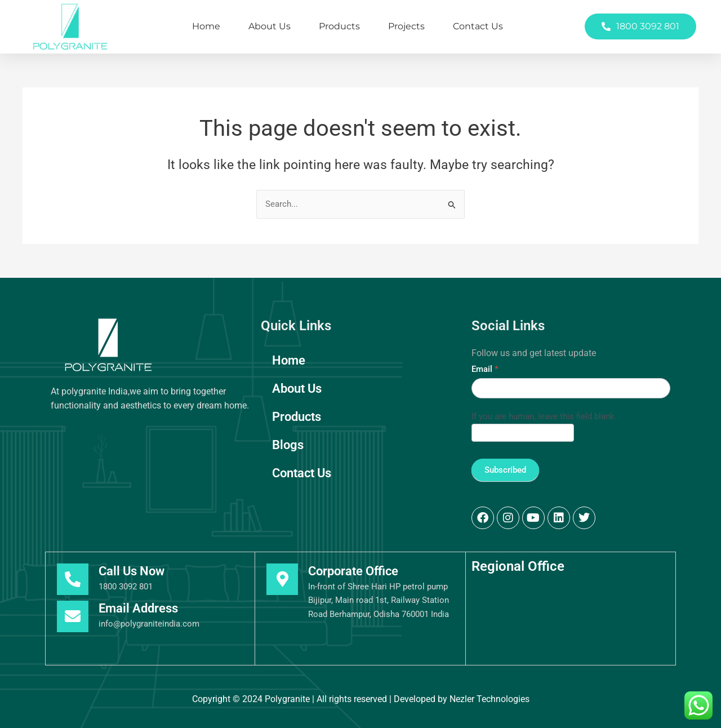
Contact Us (478, 26)
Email (485, 369)
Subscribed (505, 470)
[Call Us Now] (72, 579)
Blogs (288, 445)
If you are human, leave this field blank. (544, 416)
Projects (406, 26)
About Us (269, 26)
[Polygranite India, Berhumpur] (570, 623)
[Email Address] (72, 616)
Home (206, 26)
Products (339, 26)
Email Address (138, 608)
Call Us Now (131, 571)
